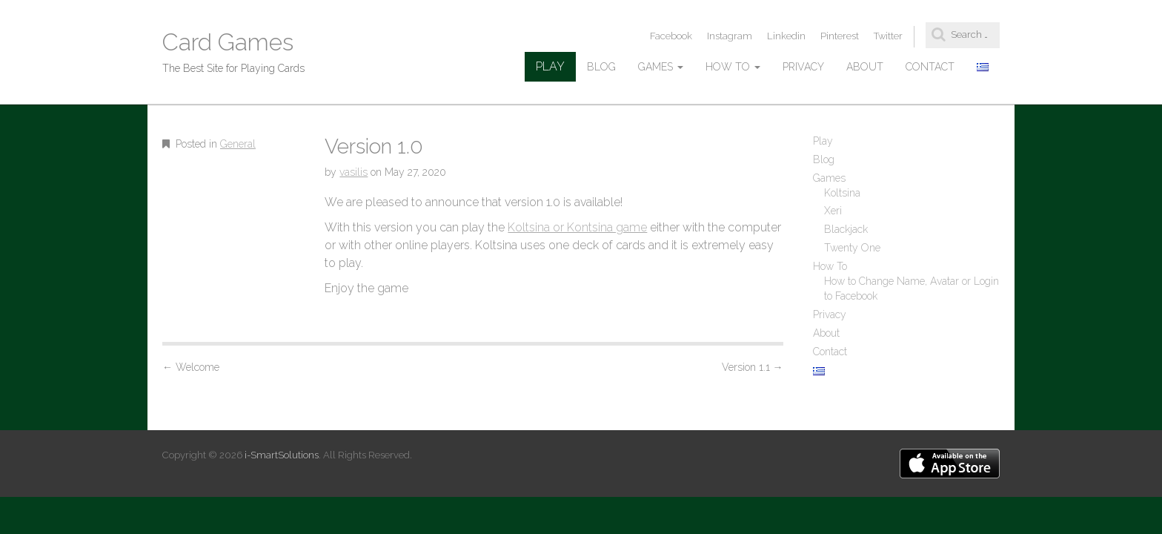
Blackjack (846, 229)
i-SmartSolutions (282, 455)
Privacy (803, 67)
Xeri (833, 211)
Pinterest (839, 36)
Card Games (227, 42)
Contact (930, 67)
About (864, 67)
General (238, 144)
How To (733, 67)
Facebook (671, 36)
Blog (601, 67)
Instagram (729, 36)
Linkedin (786, 36)
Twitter (888, 36)
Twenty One (852, 248)
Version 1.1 (752, 367)
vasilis (353, 172)
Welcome (190, 367)
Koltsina (842, 193)
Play (550, 66)
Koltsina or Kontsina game (577, 227)
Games (660, 67)
